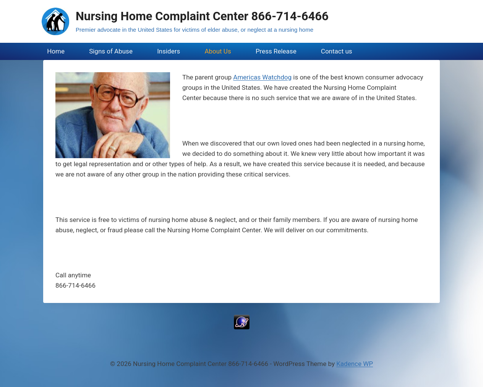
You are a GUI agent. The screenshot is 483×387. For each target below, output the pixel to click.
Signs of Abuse (111, 51)
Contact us (336, 51)
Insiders (168, 51)
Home (56, 51)
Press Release (276, 51)
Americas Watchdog (262, 77)
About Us (217, 51)
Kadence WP (354, 364)
